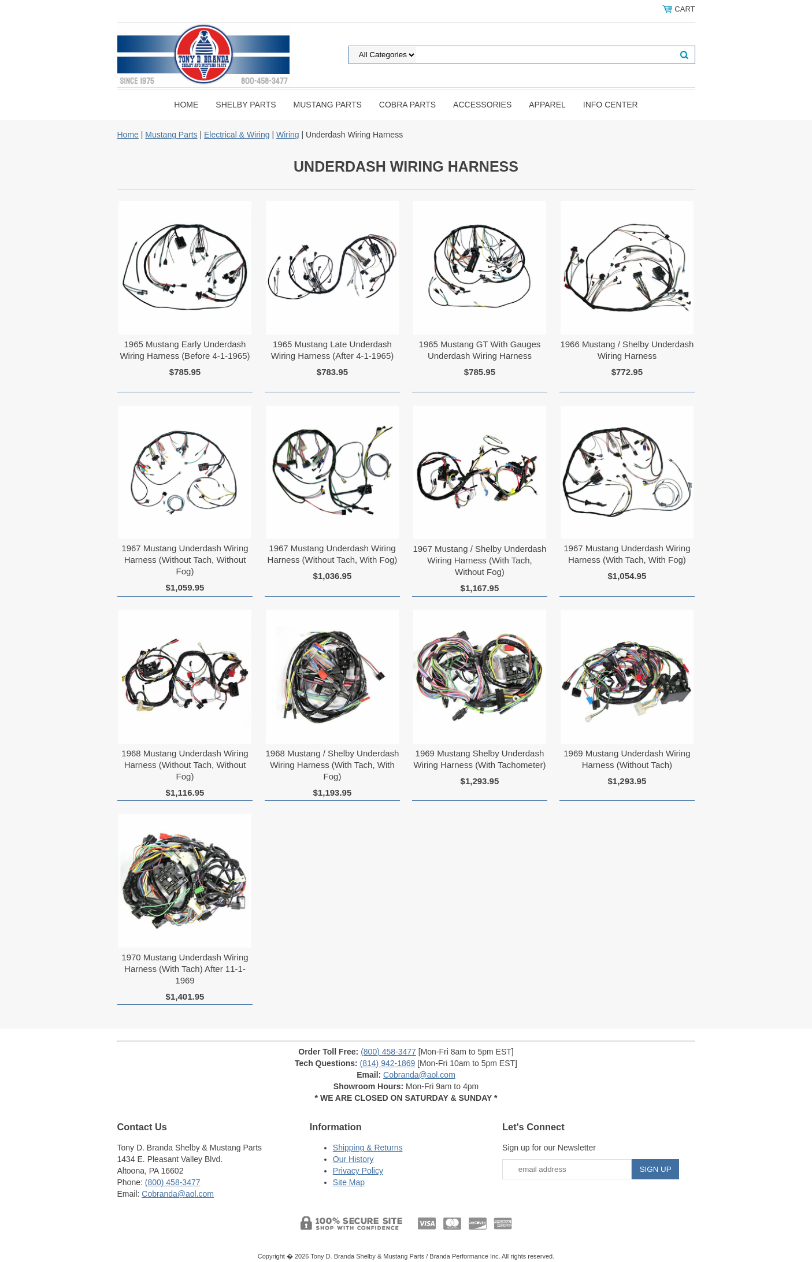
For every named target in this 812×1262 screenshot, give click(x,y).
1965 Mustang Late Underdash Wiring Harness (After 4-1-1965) (332, 350)
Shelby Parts (246, 104)
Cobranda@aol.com (419, 1074)
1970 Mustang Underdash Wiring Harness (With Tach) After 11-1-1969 (184, 968)
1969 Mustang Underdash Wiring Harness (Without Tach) (626, 759)
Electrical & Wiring (237, 134)
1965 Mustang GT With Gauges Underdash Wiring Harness (480, 350)
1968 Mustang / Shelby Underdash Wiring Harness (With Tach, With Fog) (332, 764)
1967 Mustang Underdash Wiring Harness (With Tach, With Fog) (626, 554)
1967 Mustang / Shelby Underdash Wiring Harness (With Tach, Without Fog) (479, 560)
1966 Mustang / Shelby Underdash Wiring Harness (627, 350)
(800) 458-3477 (388, 1051)
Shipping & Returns (368, 1147)
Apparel (547, 104)
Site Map (349, 1182)
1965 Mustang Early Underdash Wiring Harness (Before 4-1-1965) (185, 350)
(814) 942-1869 (388, 1063)
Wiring (287, 134)
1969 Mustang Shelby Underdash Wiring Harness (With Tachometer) (479, 759)
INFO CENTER (610, 104)
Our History (353, 1159)
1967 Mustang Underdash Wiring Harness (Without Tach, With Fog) (333, 554)
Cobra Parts (407, 104)
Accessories (482, 104)
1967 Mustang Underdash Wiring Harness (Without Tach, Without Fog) (184, 559)
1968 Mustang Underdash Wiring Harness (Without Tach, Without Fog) (184, 764)
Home (186, 104)
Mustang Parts (328, 104)
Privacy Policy (358, 1170)
